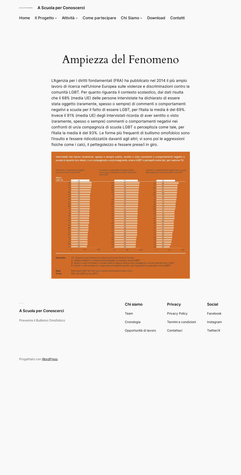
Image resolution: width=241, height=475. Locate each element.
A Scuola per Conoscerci (61, 7)
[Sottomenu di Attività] (76, 18)
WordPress (50, 359)
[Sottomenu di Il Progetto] (56, 18)
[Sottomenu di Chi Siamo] (141, 18)
